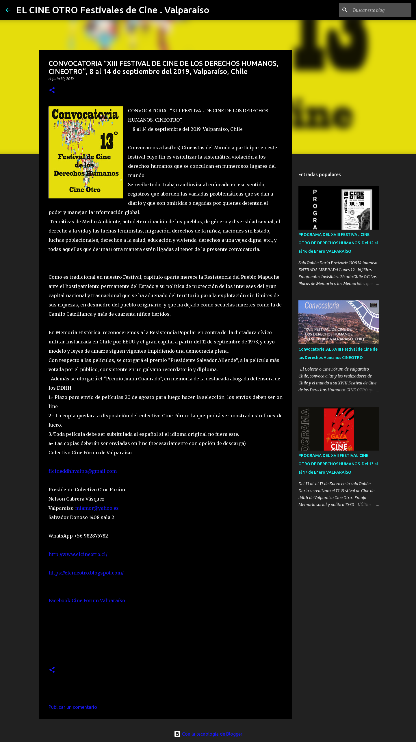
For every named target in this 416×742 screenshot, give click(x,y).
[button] (52, 90)
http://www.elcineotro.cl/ (78, 554)
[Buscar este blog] (381, 10)
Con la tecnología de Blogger (208, 734)
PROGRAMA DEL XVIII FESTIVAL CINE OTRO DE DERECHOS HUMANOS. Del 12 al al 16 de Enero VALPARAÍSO (338, 243)
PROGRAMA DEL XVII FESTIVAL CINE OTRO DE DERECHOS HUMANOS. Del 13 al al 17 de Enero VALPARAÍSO (338, 464)
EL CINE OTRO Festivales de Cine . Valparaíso (112, 10)
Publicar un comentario (73, 707)
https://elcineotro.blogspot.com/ (86, 573)
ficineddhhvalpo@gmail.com (83, 471)
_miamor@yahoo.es (96, 508)
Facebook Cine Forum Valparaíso (87, 600)
